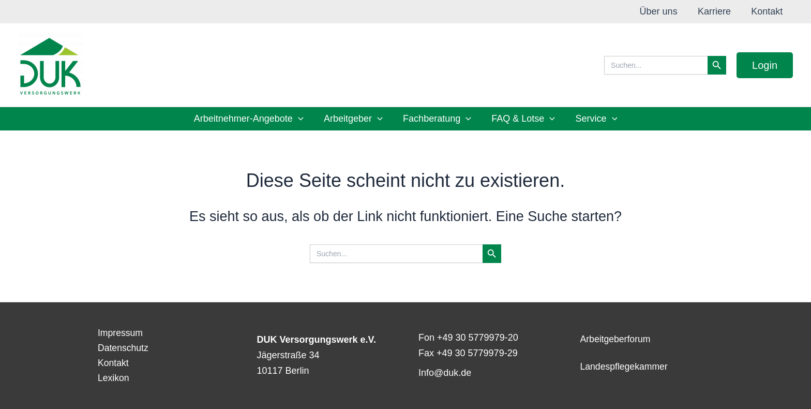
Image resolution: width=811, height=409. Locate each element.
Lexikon (111, 378)
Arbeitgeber (354, 118)
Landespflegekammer (625, 366)
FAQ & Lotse (521, 118)
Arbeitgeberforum (616, 338)
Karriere (716, 11)
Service (593, 118)
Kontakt (768, 11)
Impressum (118, 331)
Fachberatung (437, 118)
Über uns (663, 11)
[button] (765, 65)
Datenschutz (121, 347)
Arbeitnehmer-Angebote (252, 118)
